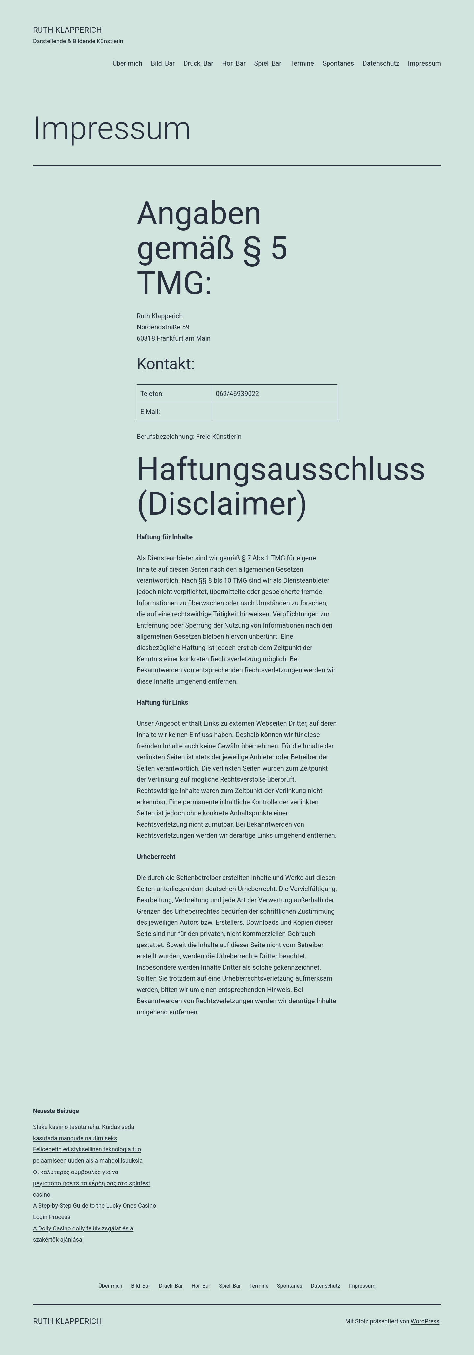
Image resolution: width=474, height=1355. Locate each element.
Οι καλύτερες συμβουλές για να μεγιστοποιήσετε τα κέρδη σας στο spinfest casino (91, 1183)
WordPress (425, 1321)
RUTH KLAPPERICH (67, 30)
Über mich (127, 63)
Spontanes (338, 63)
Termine (302, 63)
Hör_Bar (234, 63)
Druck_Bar (198, 63)
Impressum (424, 63)
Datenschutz (381, 63)
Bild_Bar (163, 63)
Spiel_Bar (267, 63)
